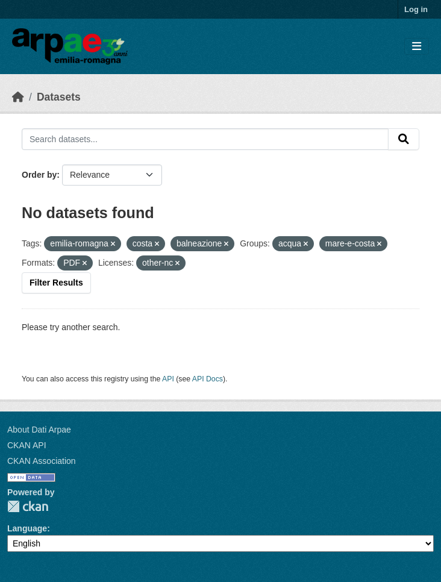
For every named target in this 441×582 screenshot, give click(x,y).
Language (27, 528)
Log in (416, 9)
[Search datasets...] (205, 139)
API (168, 379)
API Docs (207, 379)
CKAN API (26, 445)
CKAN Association (41, 461)
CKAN (27, 506)
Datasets (59, 97)
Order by (39, 175)
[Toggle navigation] (416, 46)
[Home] (18, 97)
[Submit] (403, 139)
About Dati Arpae (39, 429)
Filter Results (56, 282)
